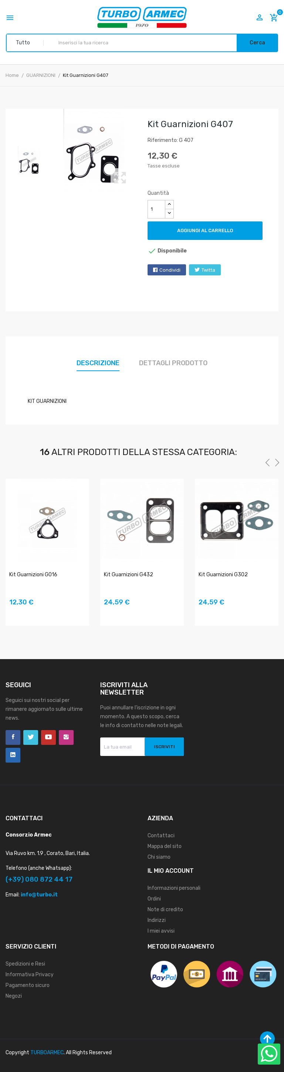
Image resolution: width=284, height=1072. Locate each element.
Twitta (208, 270)
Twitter (30, 737)
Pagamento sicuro (28, 985)
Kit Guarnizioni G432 (128, 574)
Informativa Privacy (30, 974)
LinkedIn (13, 755)
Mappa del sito (165, 846)
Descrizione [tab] (98, 363)
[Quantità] (156, 209)
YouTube (48, 737)
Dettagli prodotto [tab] (173, 363)
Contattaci (161, 835)
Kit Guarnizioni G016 (33, 574)
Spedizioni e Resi (25, 964)
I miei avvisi (161, 931)
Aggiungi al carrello (205, 230)
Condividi (169, 270)
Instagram (66, 737)
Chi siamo (159, 857)
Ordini (154, 899)
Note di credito (165, 909)
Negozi (14, 996)
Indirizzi (157, 920)
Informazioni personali (174, 888)
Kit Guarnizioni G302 (223, 574)
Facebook (13, 737)
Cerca (257, 43)
